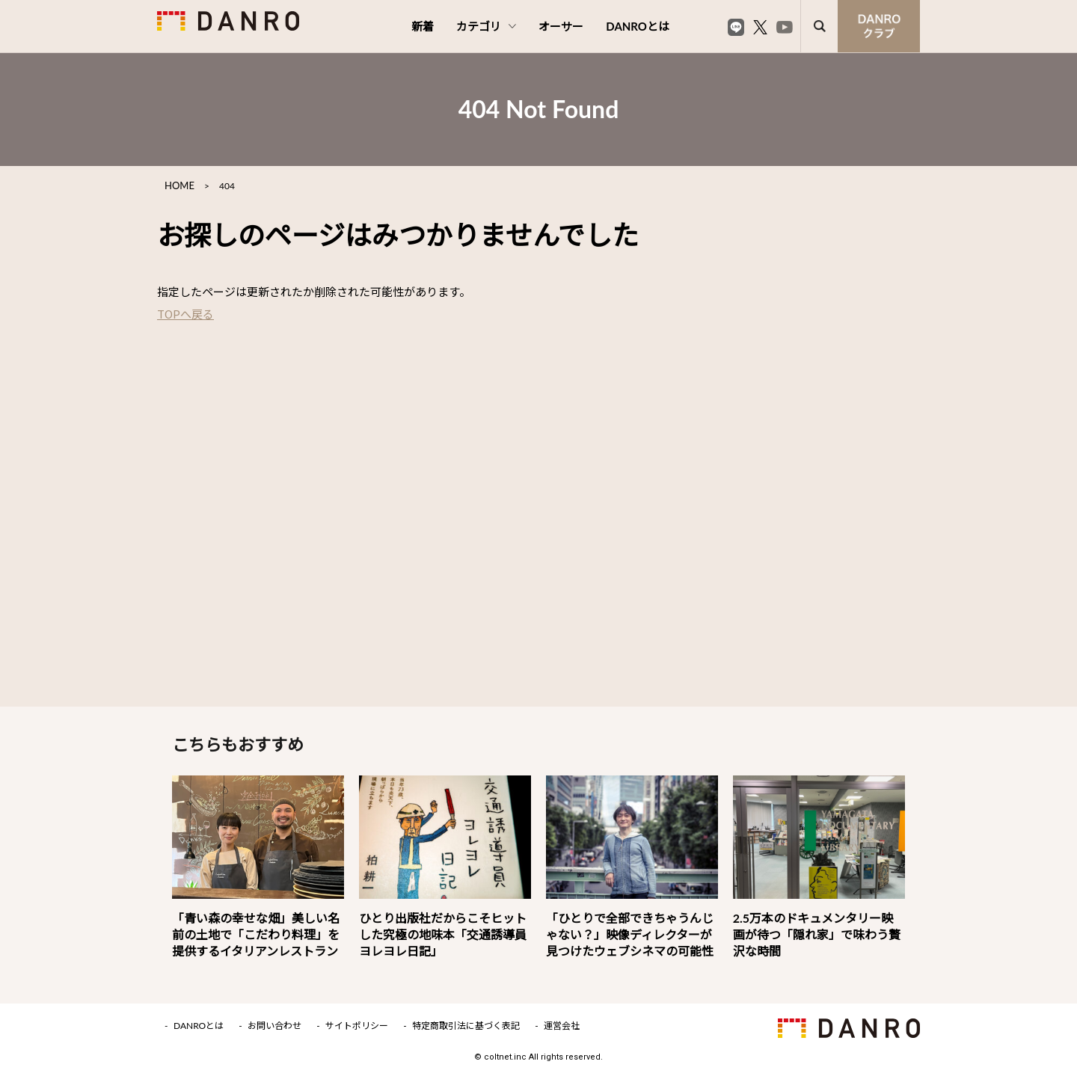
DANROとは (637, 26)
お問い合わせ (274, 1025)
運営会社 (562, 1025)
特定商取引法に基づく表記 (466, 1025)
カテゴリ (486, 26)
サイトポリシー (356, 1025)
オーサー (560, 26)
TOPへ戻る (185, 314)
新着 (422, 26)
